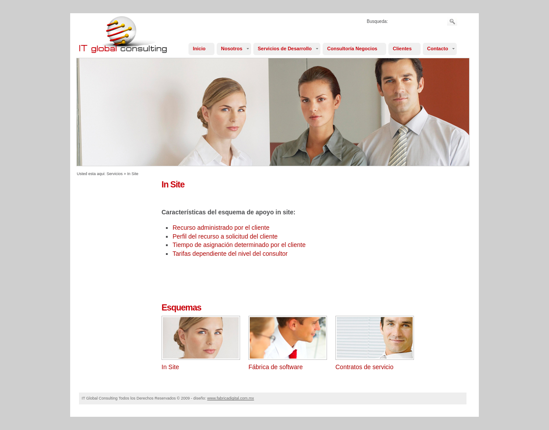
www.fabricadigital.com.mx (230, 398)
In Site (133, 174)
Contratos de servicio (364, 366)
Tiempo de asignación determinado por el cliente (239, 244)
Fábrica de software (275, 366)
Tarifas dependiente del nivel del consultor (230, 253)
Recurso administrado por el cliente (221, 227)
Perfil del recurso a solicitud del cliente (225, 236)
